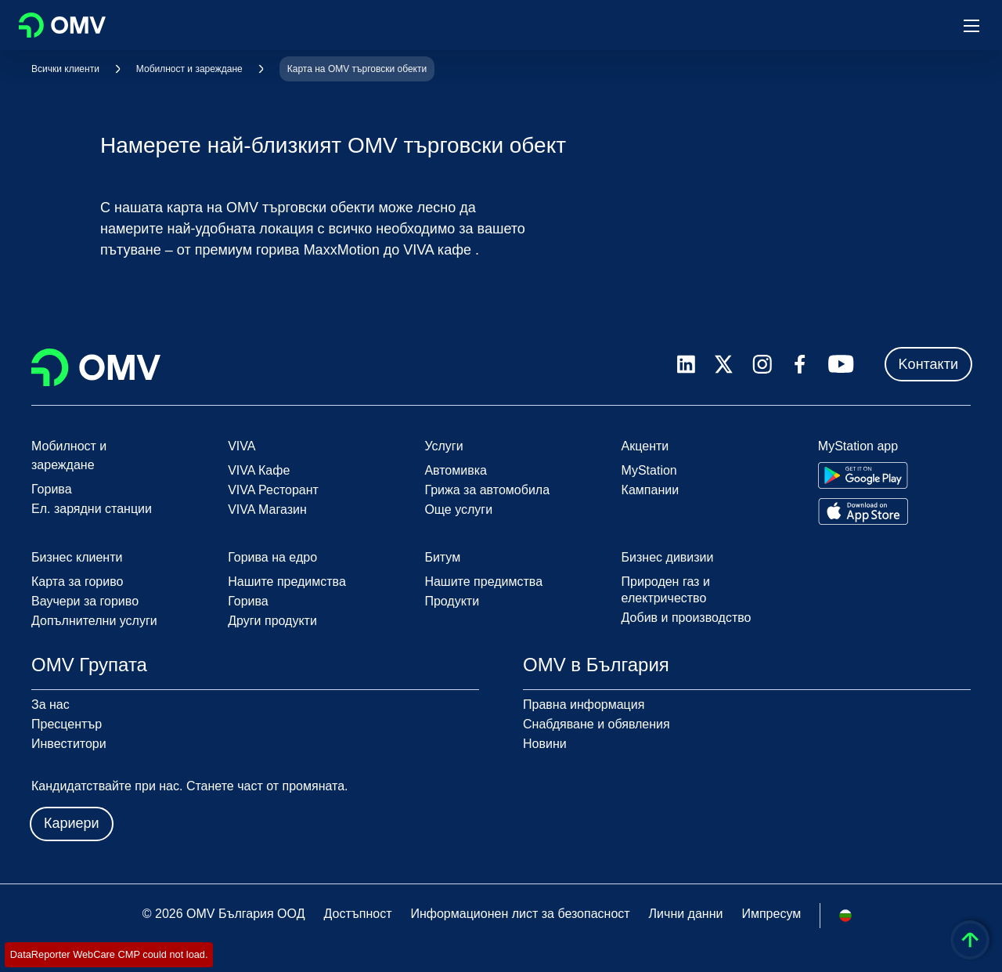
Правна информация (583, 704)
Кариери (71, 823)
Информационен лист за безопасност (519, 913)
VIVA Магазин (267, 509)
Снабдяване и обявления (596, 724)
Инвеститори (68, 743)
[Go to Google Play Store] (863, 475)
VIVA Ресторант (273, 490)
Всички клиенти (65, 68)
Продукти (451, 601)
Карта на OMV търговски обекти (357, 68)
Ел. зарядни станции (91, 508)
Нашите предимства (287, 581)
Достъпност (357, 913)
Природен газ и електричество (666, 590)
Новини (545, 743)
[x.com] (724, 364)
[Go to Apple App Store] (863, 511)
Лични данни (686, 913)
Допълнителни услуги (94, 620)
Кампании (650, 490)
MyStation (649, 470)
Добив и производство (687, 617)
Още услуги (458, 509)
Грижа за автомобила (487, 490)
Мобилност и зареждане (189, 68)
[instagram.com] (762, 364)
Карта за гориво (77, 581)
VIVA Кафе (259, 470)
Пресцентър (66, 724)
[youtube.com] (841, 364)
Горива (51, 489)
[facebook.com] (800, 364)
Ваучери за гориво (85, 601)
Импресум (771, 913)
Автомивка (455, 470)
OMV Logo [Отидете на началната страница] (62, 25)
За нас (50, 704)
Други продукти (272, 620)
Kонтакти (928, 364)
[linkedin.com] (686, 364)
